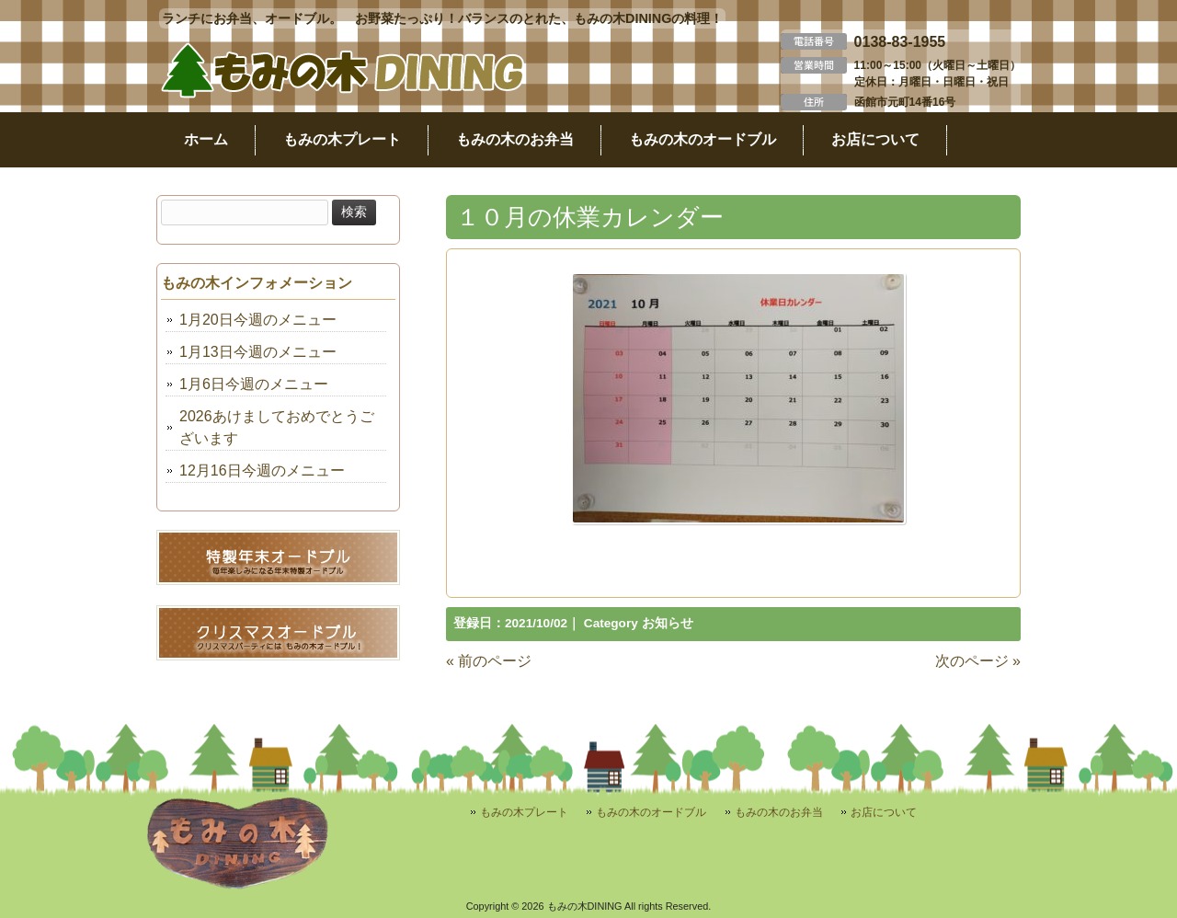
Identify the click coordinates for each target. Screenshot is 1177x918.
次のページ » (978, 661)
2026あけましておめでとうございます (276, 427)
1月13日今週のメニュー (258, 352)
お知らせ (667, 623)
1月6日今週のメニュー (253, 384)
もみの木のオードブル (651, 812)
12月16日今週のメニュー (262, 470)
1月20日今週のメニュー (258, 319)
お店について (884, 812)
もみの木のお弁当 (779, 812)
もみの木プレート (524, 812)
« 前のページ (488, 661)
